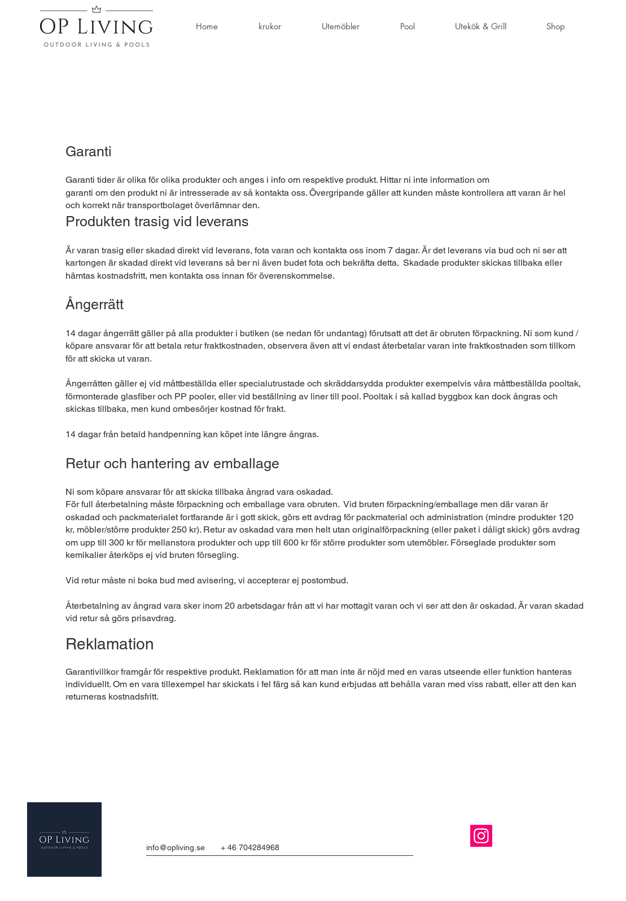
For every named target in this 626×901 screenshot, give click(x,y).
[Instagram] (481, 836)
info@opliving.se (175, 847)
